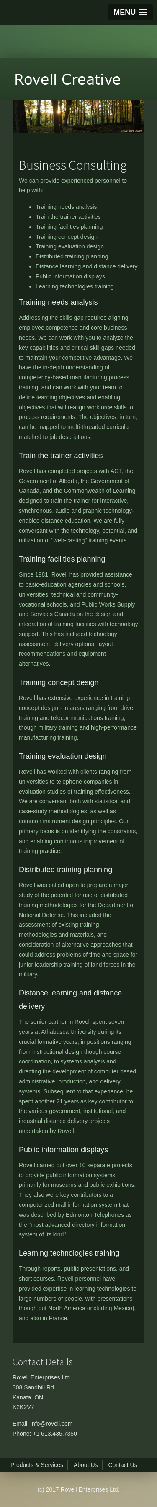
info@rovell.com (52, 1423)
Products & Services (36, 1465)
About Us (86, 1465)
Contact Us (122, 1465)
